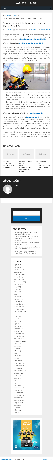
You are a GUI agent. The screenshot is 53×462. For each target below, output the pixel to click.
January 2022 (18, 390)
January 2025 (18, 301)
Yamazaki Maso (27, 3)
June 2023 (17, 348)
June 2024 (17, 319)
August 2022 (18, 373)
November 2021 (19, 395)
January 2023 (18, 361)
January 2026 (18, 272)
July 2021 (17, 405)
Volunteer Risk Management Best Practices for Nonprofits (25, 233)
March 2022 (18, 385)
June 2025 (17, 289)
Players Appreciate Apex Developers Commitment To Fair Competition (26, 252)
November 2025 (19, 277)
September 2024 (20, 311)
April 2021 (17, 412)
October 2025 (19, 279)
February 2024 (19, 329)
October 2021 (19, 398)
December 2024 (19, 304)
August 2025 (18, 284)
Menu (4, 8)
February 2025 (19, 299)
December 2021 (19, 393)
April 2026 (17, 265)
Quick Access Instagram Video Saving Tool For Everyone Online (27, 248)
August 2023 (18, 343)
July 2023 (17, 346)
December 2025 (19, 274)
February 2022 (19, 388)
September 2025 (20, 282)
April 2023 (17, 353)
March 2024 (18, 326)
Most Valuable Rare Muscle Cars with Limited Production (26, 243)
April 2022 (17, 383)
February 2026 (19, 269)
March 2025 (18, 297)
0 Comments (45, 30)
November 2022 (19, 366)
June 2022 (17, 378)
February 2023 (19, 358)
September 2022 (20, 370)
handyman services (33, 117)
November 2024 (19, 306)
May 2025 (17, 292)
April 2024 (17, 324)
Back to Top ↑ (47, 459)
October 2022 (19, 368)
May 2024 (17, 321)
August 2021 (18, 403)
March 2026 (18, 267)
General (33, 30)
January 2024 (18, 331)
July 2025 (17, 287)
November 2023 (19, 336)
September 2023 (20, 341)
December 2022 (19, 363)
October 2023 (19, 338)
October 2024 (19, 309)
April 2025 (17, 294)
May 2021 (17, 410)
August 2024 (18, 314)
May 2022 (17, 380)
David (9, 30)
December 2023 (19, 334)
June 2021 (17, 407)
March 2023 (18, 356)
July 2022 (17, 375)
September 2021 (20, 400)
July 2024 (17, 316)
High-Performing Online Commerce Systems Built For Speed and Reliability (26, 238)
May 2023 (17, 351)
